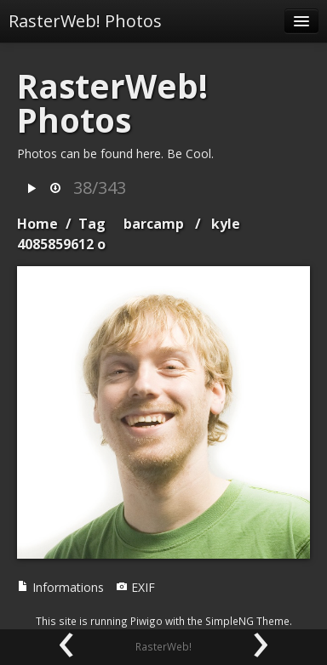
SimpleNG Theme (247, 621)
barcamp (153, 223)
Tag (92, 223)
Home (37, 223)
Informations (60, 587)
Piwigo (146, 621)
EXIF (135, 587)
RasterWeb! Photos (85, 20)
